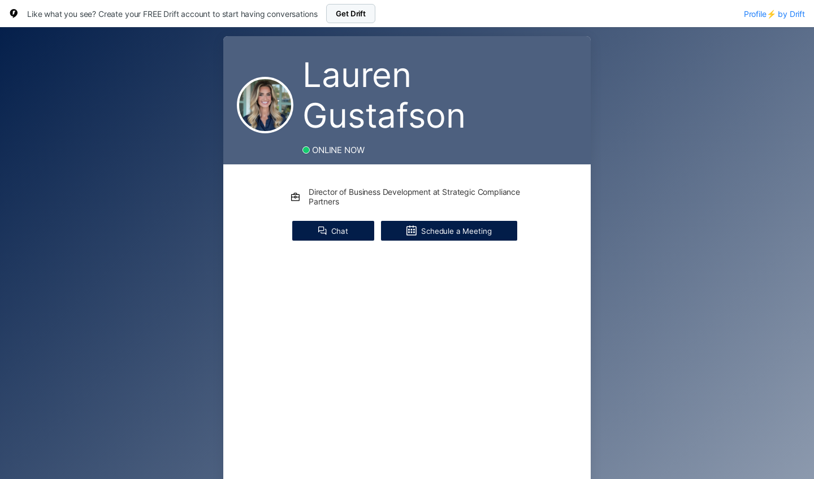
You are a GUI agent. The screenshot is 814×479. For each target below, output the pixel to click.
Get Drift (351, 13)
